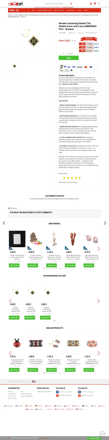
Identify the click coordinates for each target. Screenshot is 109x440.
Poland (102, 406)
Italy (93, 406)
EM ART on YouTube (63, 395)
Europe (85, 406)
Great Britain (59, 409)
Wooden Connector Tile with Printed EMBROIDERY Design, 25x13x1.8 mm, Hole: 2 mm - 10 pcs (54, 362)
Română (28, 406)
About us (10, 392)
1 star (64, 178)
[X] (9, 438)
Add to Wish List (91, 33)
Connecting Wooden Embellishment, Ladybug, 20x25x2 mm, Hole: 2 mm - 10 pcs (17, 362)
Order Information (26, 394)
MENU (13, 10)
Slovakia (29, 409)
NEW (33, 10)
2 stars (68, 178)
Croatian (57, 406)
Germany (38, 406)
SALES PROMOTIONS (44, 10)
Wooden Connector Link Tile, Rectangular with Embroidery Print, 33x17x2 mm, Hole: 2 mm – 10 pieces (36, 362)
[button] (45, 268)
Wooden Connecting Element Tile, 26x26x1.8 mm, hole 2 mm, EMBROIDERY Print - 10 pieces (15, 310)
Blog (79, 10)
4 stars (76, 178)
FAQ (22, 392)
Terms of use (12, 396)
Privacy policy (12, 394)
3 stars (72, 178)
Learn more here (44, 438)
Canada (70, 409)
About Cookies (12, 398)
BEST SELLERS (59, 10)
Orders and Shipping (27, 396)
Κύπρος (48, 409)
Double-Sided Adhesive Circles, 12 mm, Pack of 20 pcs (17, 257)
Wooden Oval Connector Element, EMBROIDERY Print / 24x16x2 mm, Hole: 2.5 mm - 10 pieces (92, 362)
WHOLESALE (71, 10)
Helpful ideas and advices (44, 392)
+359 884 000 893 (67, 7)
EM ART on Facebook (64, 392)
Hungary (75, 406)
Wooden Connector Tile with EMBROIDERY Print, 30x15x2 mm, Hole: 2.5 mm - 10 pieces (73, 362)
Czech (67, 406)
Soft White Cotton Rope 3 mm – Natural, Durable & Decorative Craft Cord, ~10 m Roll (55, 257)
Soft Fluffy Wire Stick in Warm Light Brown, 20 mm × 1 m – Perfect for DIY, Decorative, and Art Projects (73, 257)
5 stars (80, 178)
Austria (48, 406)
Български (8, 406)
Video (86, 10)
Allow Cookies (94, 438)
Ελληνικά (19, 406)
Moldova (79, 409)
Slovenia (39, 409)
